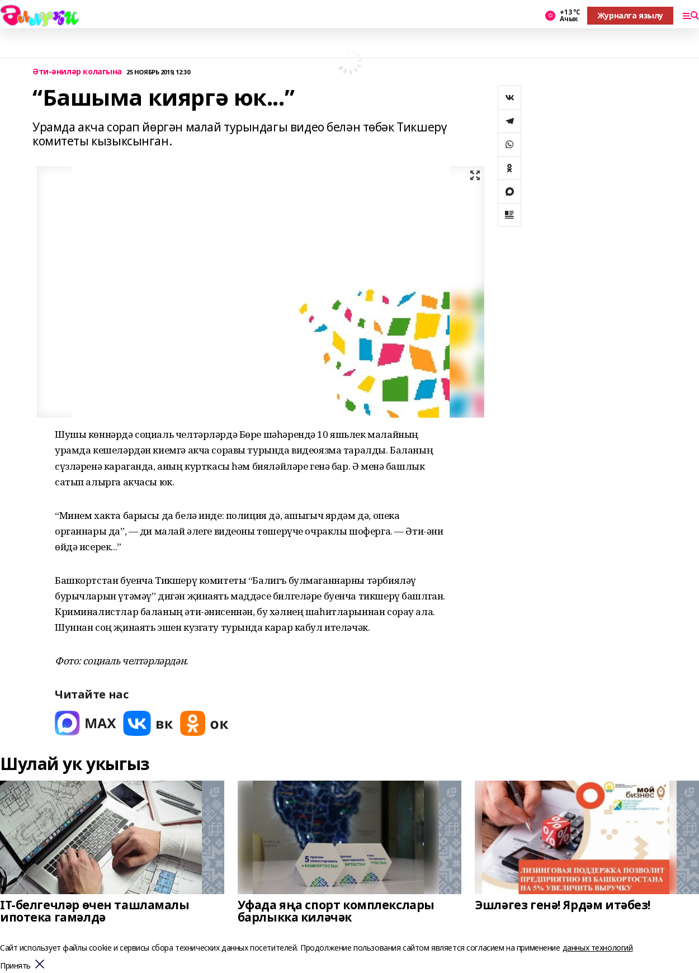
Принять (15, 966)
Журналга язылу (630, 15)
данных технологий (598, 947)
